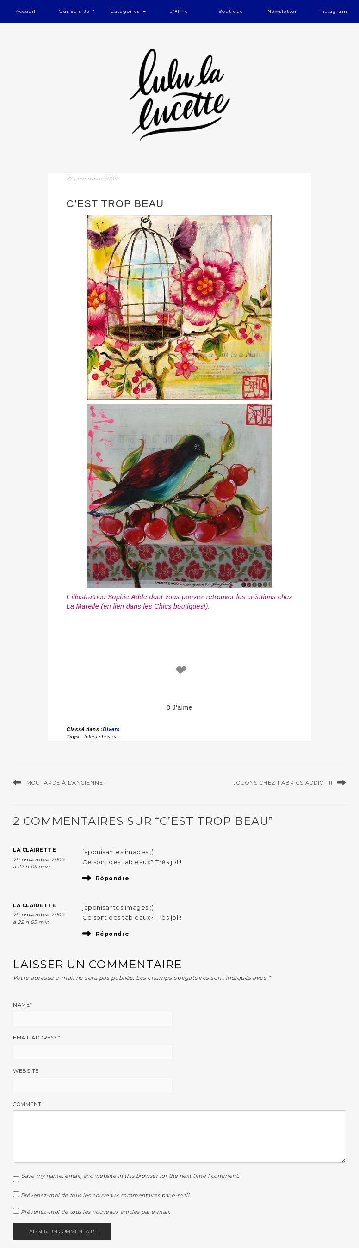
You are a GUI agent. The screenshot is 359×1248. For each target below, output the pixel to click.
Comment (27, 1104)
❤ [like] (179, 671)
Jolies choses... (102, 736)
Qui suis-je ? (77, 11)
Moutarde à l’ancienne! (65, 783)
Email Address (36, 1037)
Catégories (128, 11)
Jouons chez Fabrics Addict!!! (283, 783)
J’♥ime (179, 11)
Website (26, 1071)
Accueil (26, 11)
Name (22, 1005)
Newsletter (282, 11)
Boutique (230, 11)
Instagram (333, 11)
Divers (111, 729)
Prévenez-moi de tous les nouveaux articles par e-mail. (95, 1212)
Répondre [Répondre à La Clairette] (113, 878)
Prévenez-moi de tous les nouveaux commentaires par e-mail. (106, 1195)
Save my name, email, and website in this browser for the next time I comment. (130, 1176)
